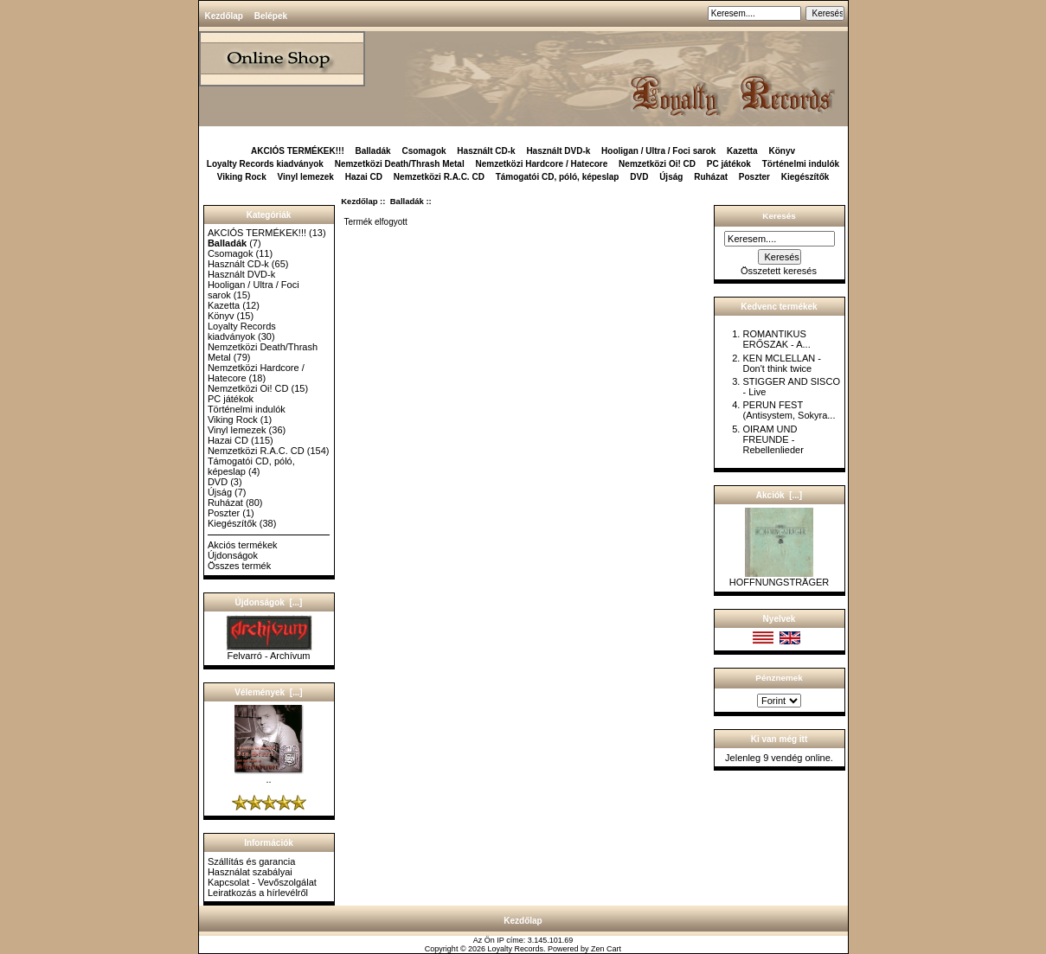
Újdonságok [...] (269, 602)
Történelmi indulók (800, 164)
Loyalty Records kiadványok (265, 164)
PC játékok (729, 164)
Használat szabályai (250, 872)
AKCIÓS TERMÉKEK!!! (297, 151)
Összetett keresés (779, 271)
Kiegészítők (805, 177)
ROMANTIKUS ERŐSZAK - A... (776, 339)
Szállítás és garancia (252, 861)
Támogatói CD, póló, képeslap (557, 177)
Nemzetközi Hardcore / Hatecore (541, 164)
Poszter (754, 177)
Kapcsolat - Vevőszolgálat (262, 882)
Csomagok (423, 151)
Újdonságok (233, 555)
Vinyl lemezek (306, 177)
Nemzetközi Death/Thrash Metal (400, 164)
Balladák (407, 201)
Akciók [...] (779, 495)
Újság (671, 177)
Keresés (778, 216)
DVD (639, 177)
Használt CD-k (486, 151)
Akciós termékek (243, 545)
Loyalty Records (516, 948)
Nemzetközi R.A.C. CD (439, 177)
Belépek (270, 16)
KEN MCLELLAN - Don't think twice (781, 363)
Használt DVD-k (558, 151)
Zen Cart (606, 948)
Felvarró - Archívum (269, 651)
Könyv (781, 151)
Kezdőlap (224, 16)
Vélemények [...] (268, 692)
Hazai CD (363, 177)
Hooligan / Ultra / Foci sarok (658, 151)
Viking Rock (241, 177)
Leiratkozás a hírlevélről (258, 892)
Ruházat (711, 177)
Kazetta (742, 151)
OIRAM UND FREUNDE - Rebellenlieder (772, 439)
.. (269, 774)
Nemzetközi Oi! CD (657, 164)
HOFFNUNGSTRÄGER (779, 577)
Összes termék (239, 565)
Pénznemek (778, 677)
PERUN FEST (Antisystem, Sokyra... (788, 410)
